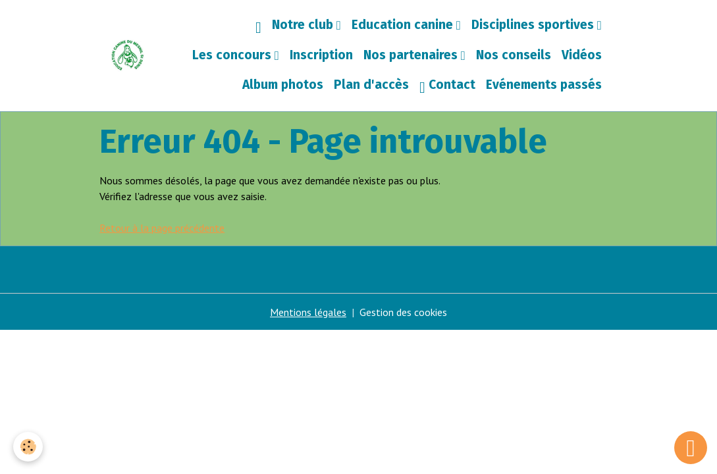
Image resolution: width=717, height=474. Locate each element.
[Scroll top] (690, 447)
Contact (447, 86)
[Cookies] (28, 446)
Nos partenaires (412, 55)
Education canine (404, 24)
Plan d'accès (371, 84)
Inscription (321, 55)
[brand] (128, 55)
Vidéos (582, 55)
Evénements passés (544, 84)
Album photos (282, 84)
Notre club (304, 24)
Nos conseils (513, 55)
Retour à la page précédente (162, 227)
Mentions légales (308, 312)
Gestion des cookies (403, 312)
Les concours (233, 55)
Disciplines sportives (534, 24)
